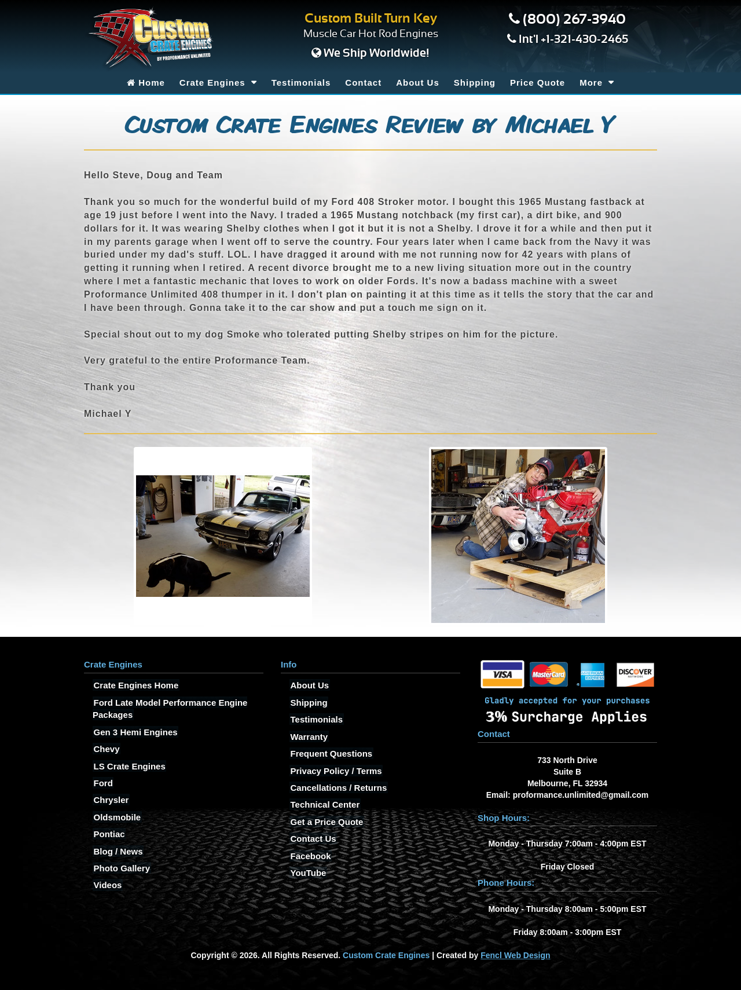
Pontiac (108, 834)
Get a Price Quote (325, 821)
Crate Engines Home (135, 685)
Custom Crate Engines (386, 955)
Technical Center (324, 804)
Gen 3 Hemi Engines (135, 731)
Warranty (308, 736)
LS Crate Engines (128, 766)
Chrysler (110, 800)
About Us (417, 82)
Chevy (106, 749)
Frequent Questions (330, 753)
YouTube (307, 873)
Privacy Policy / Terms (335, 770)
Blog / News (117, 851)
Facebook (309, 855)
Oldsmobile (116, 817)
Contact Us (312, 839)
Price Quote (537, 82)
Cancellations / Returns (337, 787)
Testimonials (301, 82)
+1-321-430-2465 (584, 39)
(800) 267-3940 (574, 20)
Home (146, 82)
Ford (102, 782)
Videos (107, 885)
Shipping (475, 82)
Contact (363, 82)
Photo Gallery (121, 868)
